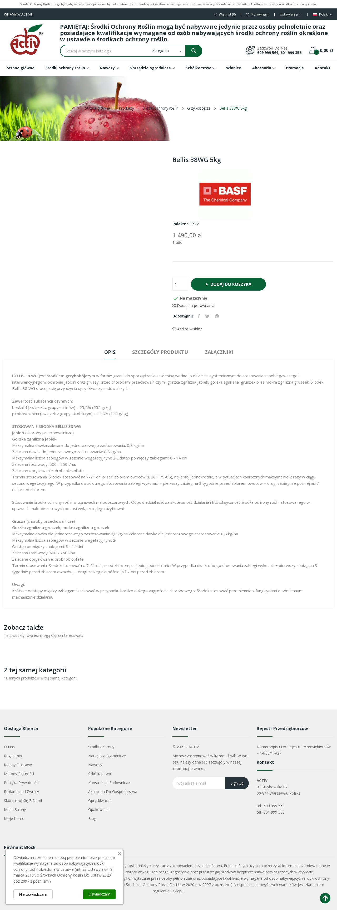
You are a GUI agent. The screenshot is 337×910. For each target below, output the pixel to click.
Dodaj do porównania (193, 306)
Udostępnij (198, 316)
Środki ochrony (101, 746)
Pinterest (217, 316)
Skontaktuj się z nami (23, 800)
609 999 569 (274, 805)
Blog (92, 818)
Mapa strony (15, 809)
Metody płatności (19, 773)
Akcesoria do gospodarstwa (112, 791)
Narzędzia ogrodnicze (107, 755)
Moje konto (14, 818)
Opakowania (99, 809)
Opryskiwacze (100, 800)
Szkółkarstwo (99, 773)
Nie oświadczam (33, 894)
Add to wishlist (187, 328)
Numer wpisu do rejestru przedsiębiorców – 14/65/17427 (294, 750)
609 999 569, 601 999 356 (279, 52)
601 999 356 (274, 812)
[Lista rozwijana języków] (323, 14)
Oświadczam (99, 894)
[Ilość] (180, 284)
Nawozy (95, 764)
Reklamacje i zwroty (21, 791)
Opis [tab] (109, 352)
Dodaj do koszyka (230, 284)
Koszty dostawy (18, 764)
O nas (9, 746)
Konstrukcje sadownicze (109, 782)
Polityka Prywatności (21, 782)
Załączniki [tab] (219, 352)
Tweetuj (207, 316)
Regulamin (13, 755)
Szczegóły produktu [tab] (160, 352)
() (225, 14)
